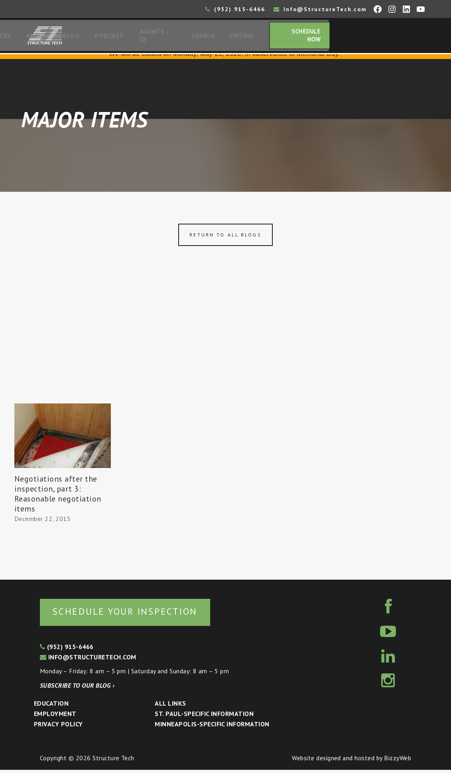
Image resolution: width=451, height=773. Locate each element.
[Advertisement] (225, 346)
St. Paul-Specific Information (204, 717)
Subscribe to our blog (77, 688)
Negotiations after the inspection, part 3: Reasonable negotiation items (57, 496)
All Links (170, 706)
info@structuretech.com (88, 660)
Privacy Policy (58, 727)
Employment (55, 717)
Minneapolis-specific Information (212, 727)
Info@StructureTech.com (320, 9)
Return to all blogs (225, 237)
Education (51, 706)
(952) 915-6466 (235, 9)
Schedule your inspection (134, 614)
